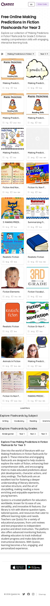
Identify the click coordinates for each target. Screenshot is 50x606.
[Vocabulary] (19, 421)
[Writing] (5, 421)
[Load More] (25, 408)
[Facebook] (28, 594)
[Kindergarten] (8, 434)
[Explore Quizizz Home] (7, 4)
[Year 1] (22, 434)
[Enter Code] (42, 4)
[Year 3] (44, 54)
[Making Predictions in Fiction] (20, 54)
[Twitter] (23, 594)
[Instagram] (33, 594)
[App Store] (18, 567)
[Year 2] (33, 434)
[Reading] (33, 421)
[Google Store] (34, 567)
